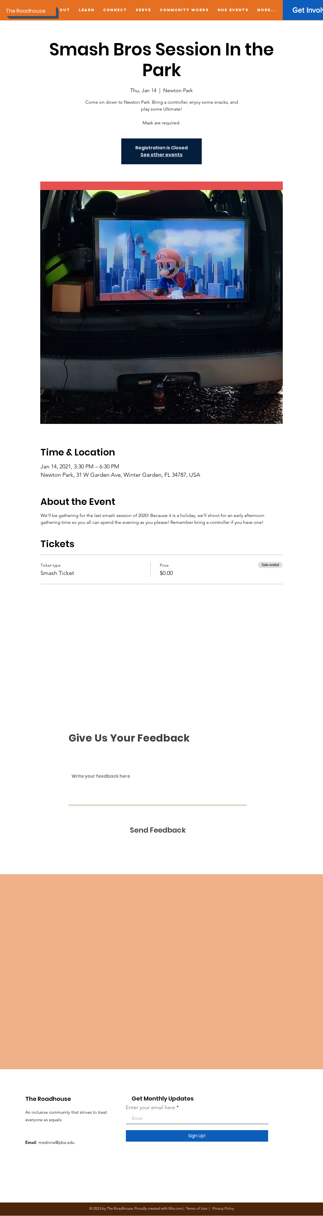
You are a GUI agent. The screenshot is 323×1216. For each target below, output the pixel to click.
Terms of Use (196, 1208)
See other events (161, 154)
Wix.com (175, 1208)
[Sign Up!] (197, 1136)
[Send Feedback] (157, 830)
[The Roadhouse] (31, 11)
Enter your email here (150, 1107)
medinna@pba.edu (56, 1142)
